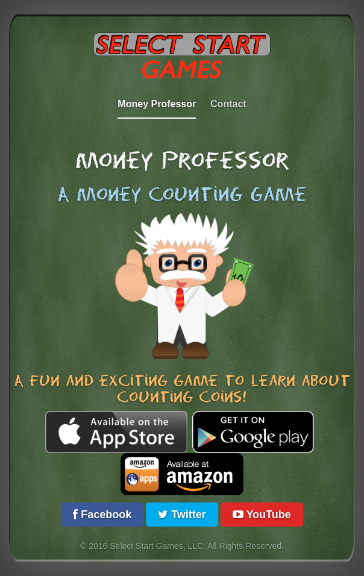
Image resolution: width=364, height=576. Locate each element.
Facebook (102, 515)
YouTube (262, 515)
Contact (228, 104)
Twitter (182, 515)
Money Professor (157, 104)
